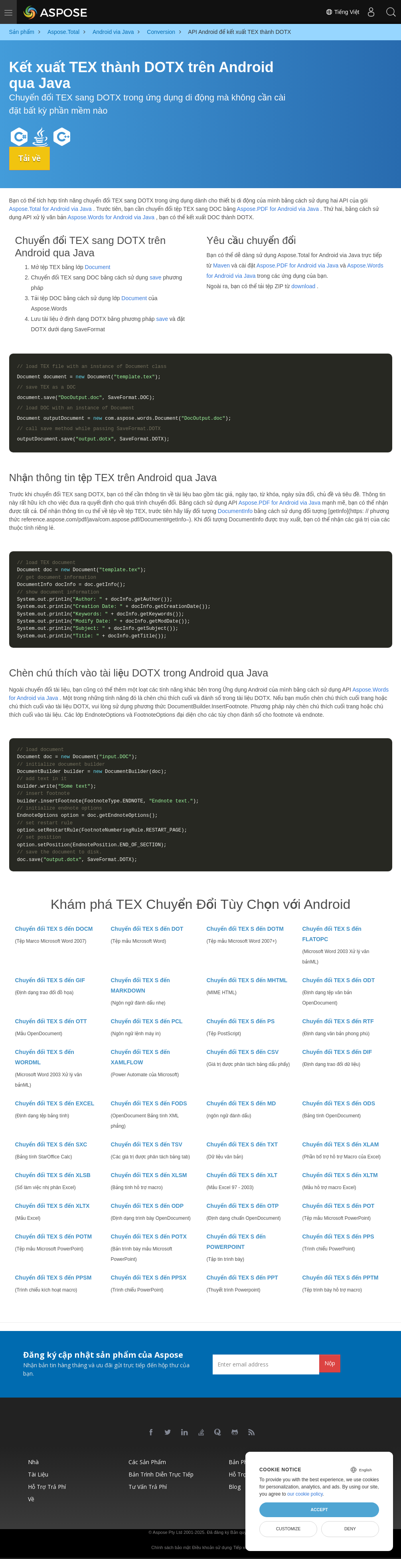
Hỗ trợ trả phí (47, 1486)
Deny (350, 1528)
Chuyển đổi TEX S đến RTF (338, 1021)
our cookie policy (305, 1494)
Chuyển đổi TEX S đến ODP (147, 1206)
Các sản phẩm (147, 1462)
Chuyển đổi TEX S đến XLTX (52, 1206)
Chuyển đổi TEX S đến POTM (53, 1236)
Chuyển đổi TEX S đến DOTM (245, 929)
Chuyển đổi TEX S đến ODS (338, 1103)
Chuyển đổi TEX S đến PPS (338, 1236)
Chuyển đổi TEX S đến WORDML (44, 1057)
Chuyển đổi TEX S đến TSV (146, 1144)
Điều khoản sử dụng (211, 1547)
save (156, 277)
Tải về (30, 158)
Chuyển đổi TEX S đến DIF (337, 1052)
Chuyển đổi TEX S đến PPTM (340, 1277)
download (303, 286)
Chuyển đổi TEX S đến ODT (338, 980)
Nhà (33, 1462)
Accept (319, 1509)
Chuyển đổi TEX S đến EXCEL (55, 1103)
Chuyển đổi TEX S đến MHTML (247, 980)
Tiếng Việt (342, 12)
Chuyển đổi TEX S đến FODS (149, 1103)
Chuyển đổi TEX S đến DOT (147, 929)
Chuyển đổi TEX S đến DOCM (54, 929)
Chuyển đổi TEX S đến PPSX (149, 1277)
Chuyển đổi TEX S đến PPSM (53, 1277)
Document (98, 267)
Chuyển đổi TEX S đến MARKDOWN (140, 985)
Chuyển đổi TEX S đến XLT (242, 1175)
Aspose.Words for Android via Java (110, 217)
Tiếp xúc (241, 1547)
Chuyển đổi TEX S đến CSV (243, 1052)
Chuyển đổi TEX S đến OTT (51, 1021)
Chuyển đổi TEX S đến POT (338, 1206)
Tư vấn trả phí (147, 1486)
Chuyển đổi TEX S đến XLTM (340, 1175)
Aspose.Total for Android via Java (50, 209)
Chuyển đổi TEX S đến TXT (242, 1144)
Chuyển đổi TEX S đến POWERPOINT (236, 1241)
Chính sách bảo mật (170, 1547)
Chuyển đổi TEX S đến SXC (51, 1144)
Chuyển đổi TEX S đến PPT (242, 1277)
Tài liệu (38, 1474)
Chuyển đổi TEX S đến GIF (50, 980)
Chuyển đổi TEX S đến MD (241, 1103)
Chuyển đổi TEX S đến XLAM (340, 1144)
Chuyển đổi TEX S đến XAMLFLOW (140, 1057)
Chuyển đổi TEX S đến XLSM (149, 1175)
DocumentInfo (235, 511)
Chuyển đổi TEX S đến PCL (147, 1021)
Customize (288, 1528)
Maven (221, 265)
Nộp (329, 1363)
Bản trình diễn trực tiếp (161, 1474)
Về (31, 1499)
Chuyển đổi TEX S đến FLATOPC (331, 934)
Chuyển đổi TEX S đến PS (241, 1021)
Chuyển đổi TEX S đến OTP (243, 1206)
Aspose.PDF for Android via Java (278, 209)
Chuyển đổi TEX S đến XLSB (53, 1175)
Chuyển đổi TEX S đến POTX (149, 1236)
